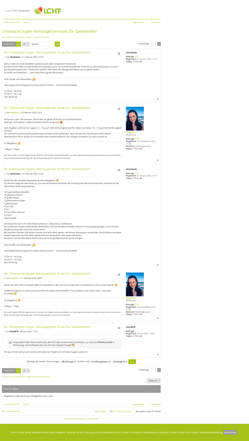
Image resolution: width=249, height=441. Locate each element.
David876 (130, 327)
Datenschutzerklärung (75, 418)
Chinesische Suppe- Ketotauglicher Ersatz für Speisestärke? (49, 31)
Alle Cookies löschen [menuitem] (122, 411)
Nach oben (158, 99)
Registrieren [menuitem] (138, 22)
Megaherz (131, 132)
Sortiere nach (94, 361)
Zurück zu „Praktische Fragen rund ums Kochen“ (27, 37)
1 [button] (155, 44)
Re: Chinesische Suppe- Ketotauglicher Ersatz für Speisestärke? (47, 52)
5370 (137, 138)
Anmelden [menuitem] (156, 22)
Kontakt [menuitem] (101, 411)
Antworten (9, 44)
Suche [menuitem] (26, 22)
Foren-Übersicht (12, 411)
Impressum (92, 418)
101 (136, 56)
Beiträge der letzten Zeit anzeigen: (51, 361)
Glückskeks (131, 52)
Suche (57, 44)
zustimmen (230, 432)
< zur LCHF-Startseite (17, 10)
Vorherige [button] (152, 44)
